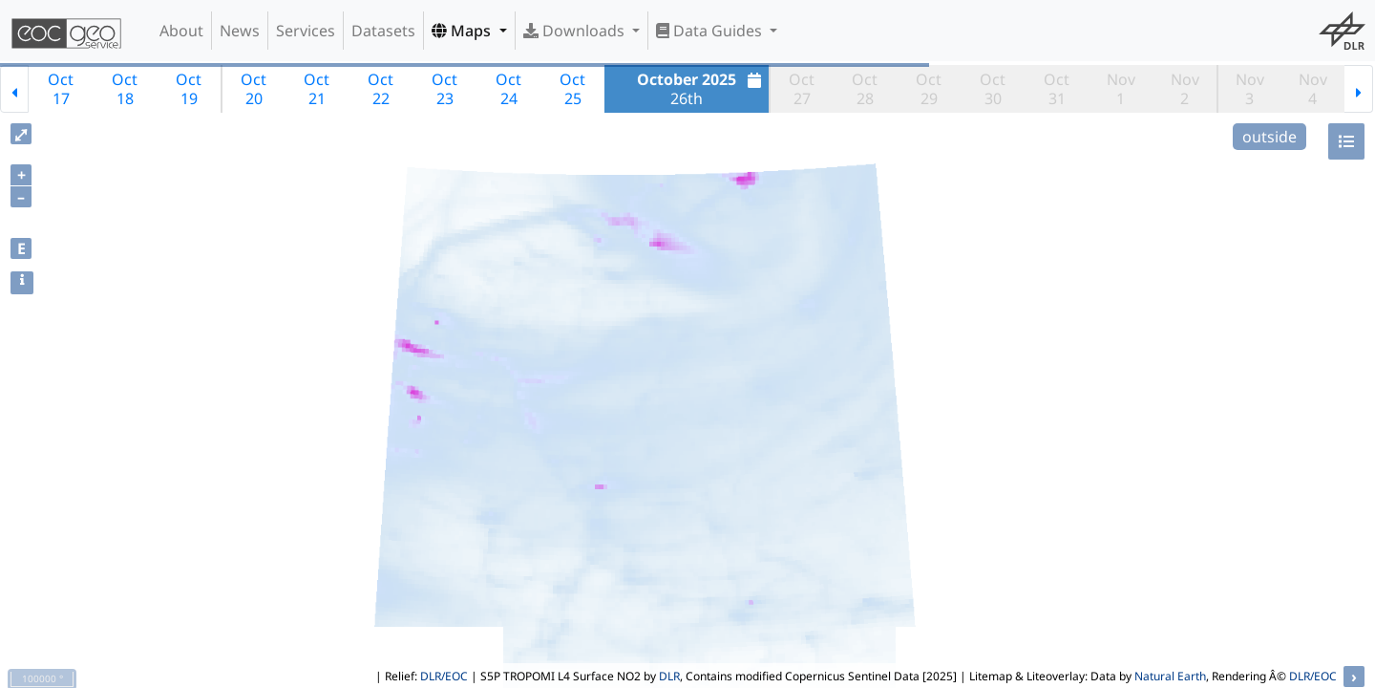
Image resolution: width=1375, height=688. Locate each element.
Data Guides (711, 30)
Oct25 (572, 89)
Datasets (383, 30)
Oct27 (801, 89)
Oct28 (865, 89)
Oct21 (316, 89)
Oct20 (253, 89)
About (181, 30)
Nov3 (1250, 89)
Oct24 (508, 89)
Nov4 (1313, 89)
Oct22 (380, 89)
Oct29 (928, 89)
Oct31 (1056, 89)
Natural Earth (1170, 676)
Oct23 (444, 89)
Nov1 (1121, 89)
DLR (669, 676)
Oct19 (188, 89)
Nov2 (1185, 89)
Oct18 (125, 89)
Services (305, 30)
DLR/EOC (444, 676)
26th (701, 89)
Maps (463, 30)
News (240, 30)
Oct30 (992, 89)
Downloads (575, 30)
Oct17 (61, 89)
